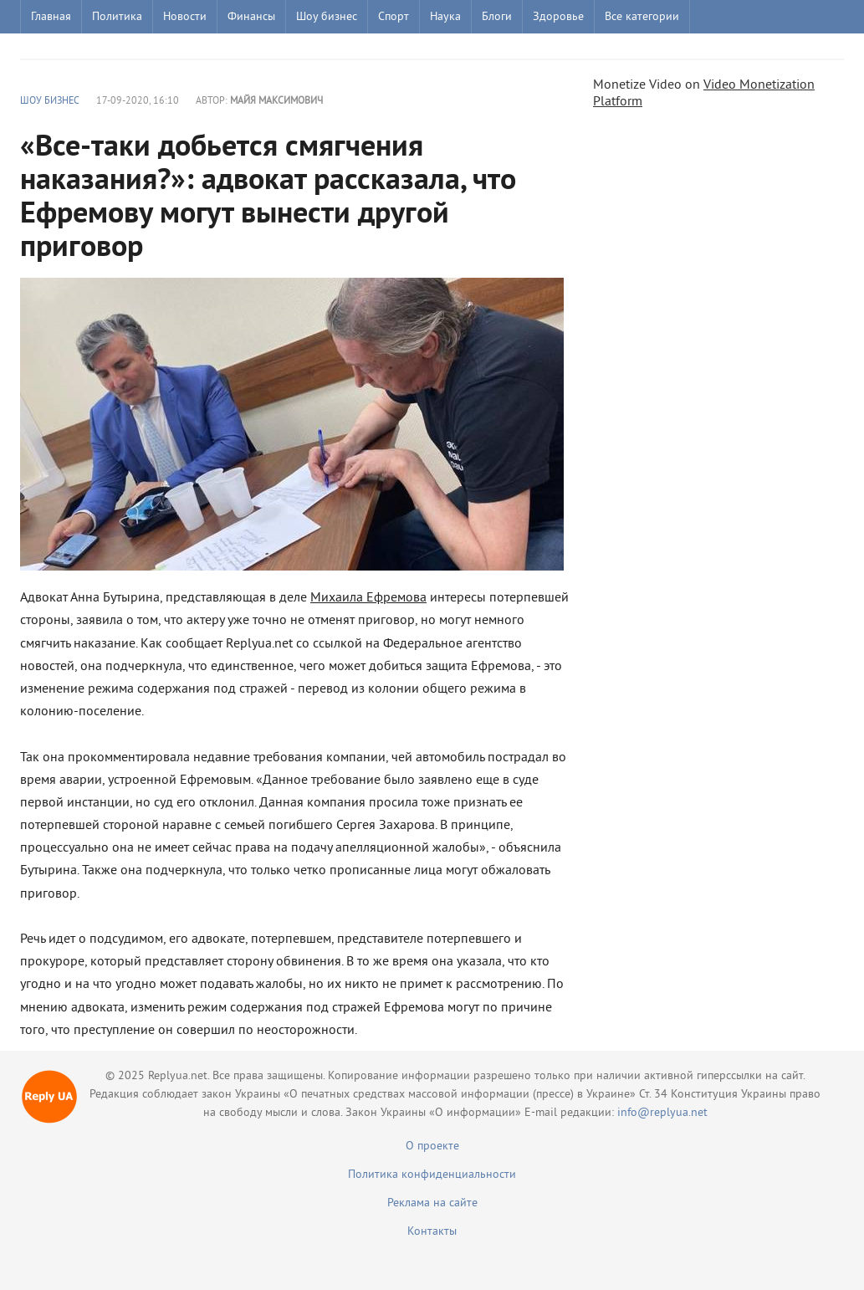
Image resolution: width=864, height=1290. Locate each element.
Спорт (393, 17)
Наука (445, 17)
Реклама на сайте (432, 1203)
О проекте (432, 1146)
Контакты (432, 1232)
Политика (117, 17)
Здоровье (558, 17)
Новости (185, 17)
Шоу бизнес (326, 17)
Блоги (497, 17)
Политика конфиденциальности (432, 1175)
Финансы (251, 17)
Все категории (642, 17)
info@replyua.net (662, 1113)
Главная (51, 17)
